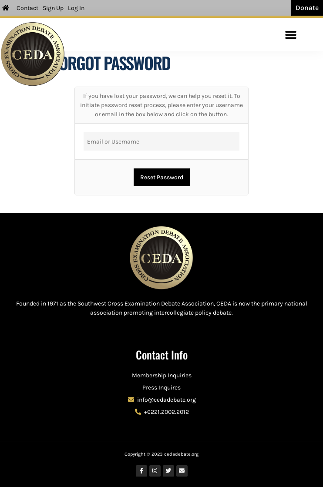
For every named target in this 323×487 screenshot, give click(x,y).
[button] (291, 34)
